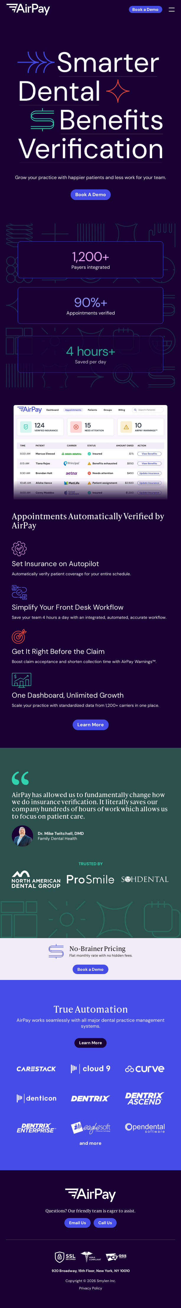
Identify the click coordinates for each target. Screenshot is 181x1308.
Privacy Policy (90, 1288)
